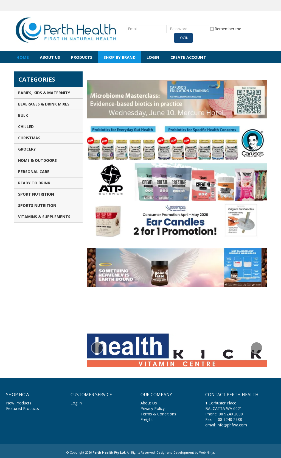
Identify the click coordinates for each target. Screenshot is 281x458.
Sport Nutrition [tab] (36, 194)
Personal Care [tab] (33, 171)
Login (153, 57)
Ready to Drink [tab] (34, 182)
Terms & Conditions (158, 414)
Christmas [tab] (29, 137)
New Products (18, 403)
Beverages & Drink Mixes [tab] (43, 104)
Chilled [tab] (26, 126)
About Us (50, 57)
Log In (76, 403)
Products (81, 57)
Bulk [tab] (23, 115)
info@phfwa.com (232, 425)
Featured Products (22, 408)
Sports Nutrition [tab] (37, 205)
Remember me (225, 28)
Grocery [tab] (27, 149)
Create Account (188, 57)
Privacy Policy (152, 408)
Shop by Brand (119, 57)
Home (22, 57)
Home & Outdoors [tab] (37, 160)
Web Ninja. (207, 452)
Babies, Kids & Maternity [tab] (44, 92)
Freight (146, 419)
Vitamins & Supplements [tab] (44, 216)
